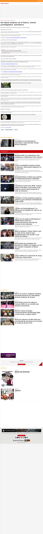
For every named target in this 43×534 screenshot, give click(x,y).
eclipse (2, 129)
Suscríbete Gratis (21, 364)
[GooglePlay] (27, 437)
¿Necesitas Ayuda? (21, 435)
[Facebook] (15, 437)
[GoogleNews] (23, 437)
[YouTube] (19, 437)
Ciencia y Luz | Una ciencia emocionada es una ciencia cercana (16, 37)
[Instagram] (21, 437)
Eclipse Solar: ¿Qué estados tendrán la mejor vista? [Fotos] (13, 71)
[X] (17, 437)
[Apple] (25, 437)
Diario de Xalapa (8, 127)
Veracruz (16, 129)
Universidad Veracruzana (9, 129)
